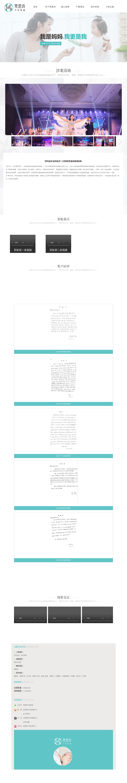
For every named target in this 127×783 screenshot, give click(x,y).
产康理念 (80, 7)
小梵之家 (110, 7)
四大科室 (95, 7)
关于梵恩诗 (50, 7)
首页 (35, 7)
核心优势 (65, 7)
